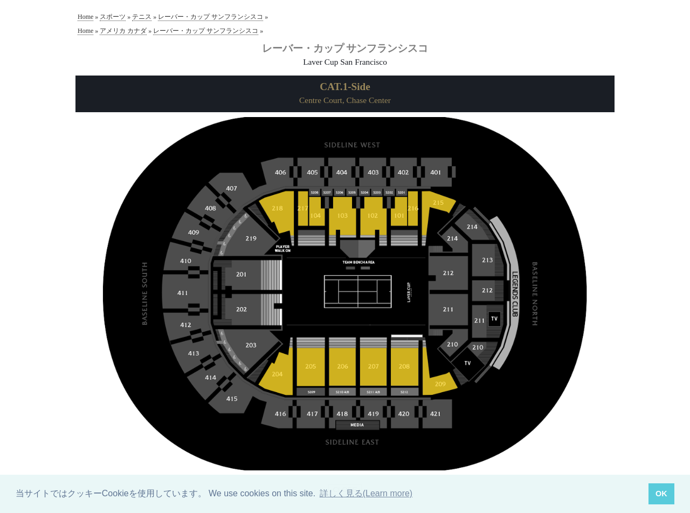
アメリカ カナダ (123, 31)
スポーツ (113, 16)
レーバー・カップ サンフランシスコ (210, 16)
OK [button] (661, 493)
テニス (141, 16)
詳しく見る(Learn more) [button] (366, 493)
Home (85, 16)
